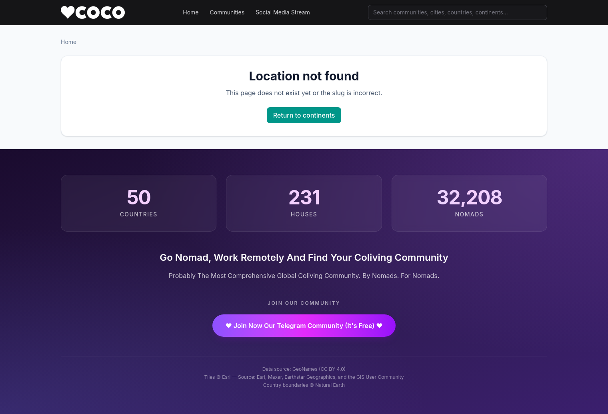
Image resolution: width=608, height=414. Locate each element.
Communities (227, 12)
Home (190, 12)
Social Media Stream (283, 12)
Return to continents (304, 115)
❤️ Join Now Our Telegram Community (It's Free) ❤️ (303, 326)
